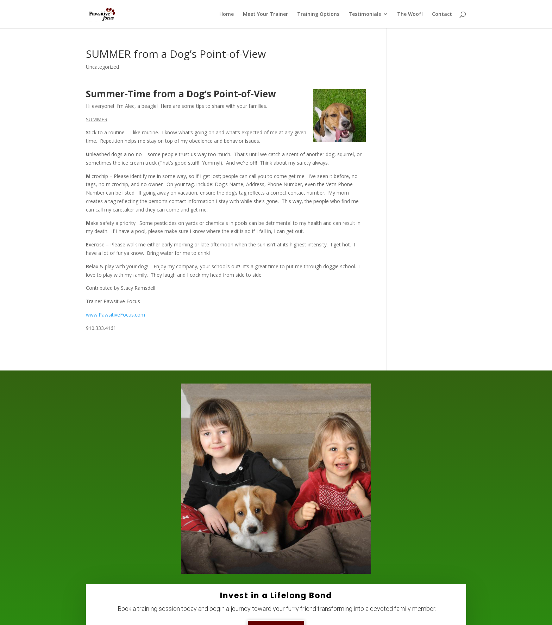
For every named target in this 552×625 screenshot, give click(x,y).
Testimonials (365, 14)
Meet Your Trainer (265, 14)
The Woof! (410, 14)
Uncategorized (102, 66)
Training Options (318, 14)
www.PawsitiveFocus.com (115, 314)
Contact (442, 14)
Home (226, 14)
